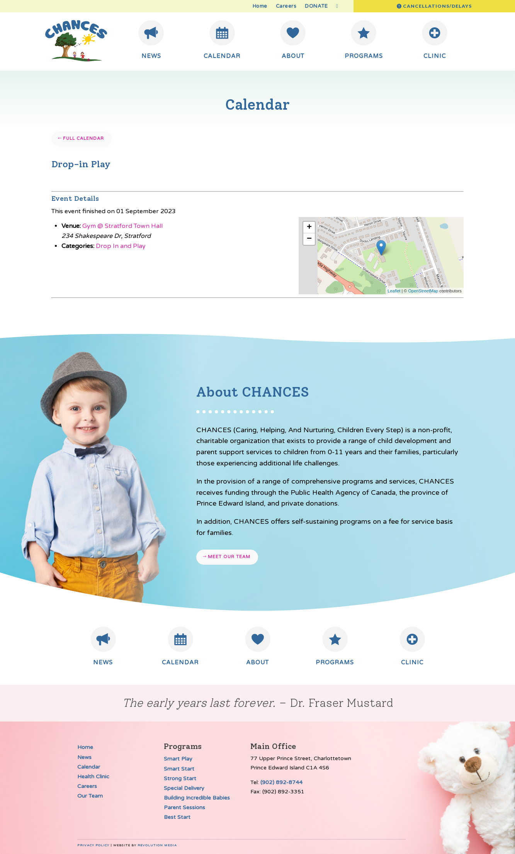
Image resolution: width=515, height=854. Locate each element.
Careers (286, 6)
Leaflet (394, 291)
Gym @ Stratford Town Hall (122, 226)
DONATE (316, 6)
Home (260, 6)
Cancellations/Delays (437, 6)
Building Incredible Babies (197, 798)
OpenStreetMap (423, 291)
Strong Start (180, 778)
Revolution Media (157, 845)
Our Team (90, 796)
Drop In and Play (121, 246)
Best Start (177, 817)
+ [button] (309, 227)
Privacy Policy (93, 845)
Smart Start (179, 769)
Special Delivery (184, 788)
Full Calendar (83, 138)
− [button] (309, 239)
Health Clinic (93, 776)
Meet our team (229, 556)
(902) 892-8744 (281, 782)
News (84, 757)
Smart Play (178, 759)
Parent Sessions (184, 807)
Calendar (88, 767)
